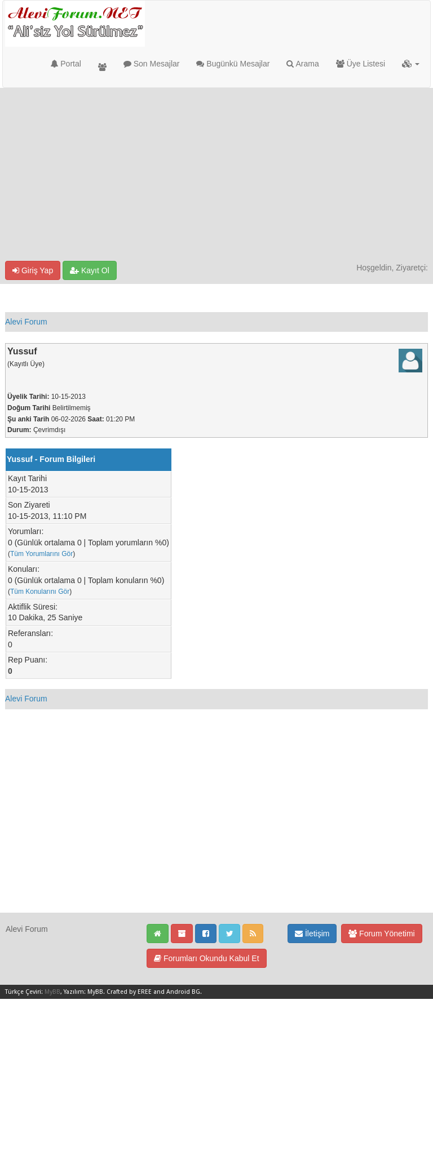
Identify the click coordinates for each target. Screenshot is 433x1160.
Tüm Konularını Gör (39, 591)
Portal (66, 63)
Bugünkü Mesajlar (232, 63)
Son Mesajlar (151, 63)
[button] (411, 64)
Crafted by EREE (129, 991)
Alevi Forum (26, 321)
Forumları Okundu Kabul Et (206, 958)
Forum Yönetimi (381, 933)
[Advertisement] (216, 176)
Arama (302, 63)
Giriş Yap (32, 270)
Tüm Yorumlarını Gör (41, 554)
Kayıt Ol (89, 270)
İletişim (312, 933)
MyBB (52, 991)
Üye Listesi (360, 63)
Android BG (183, 991)
